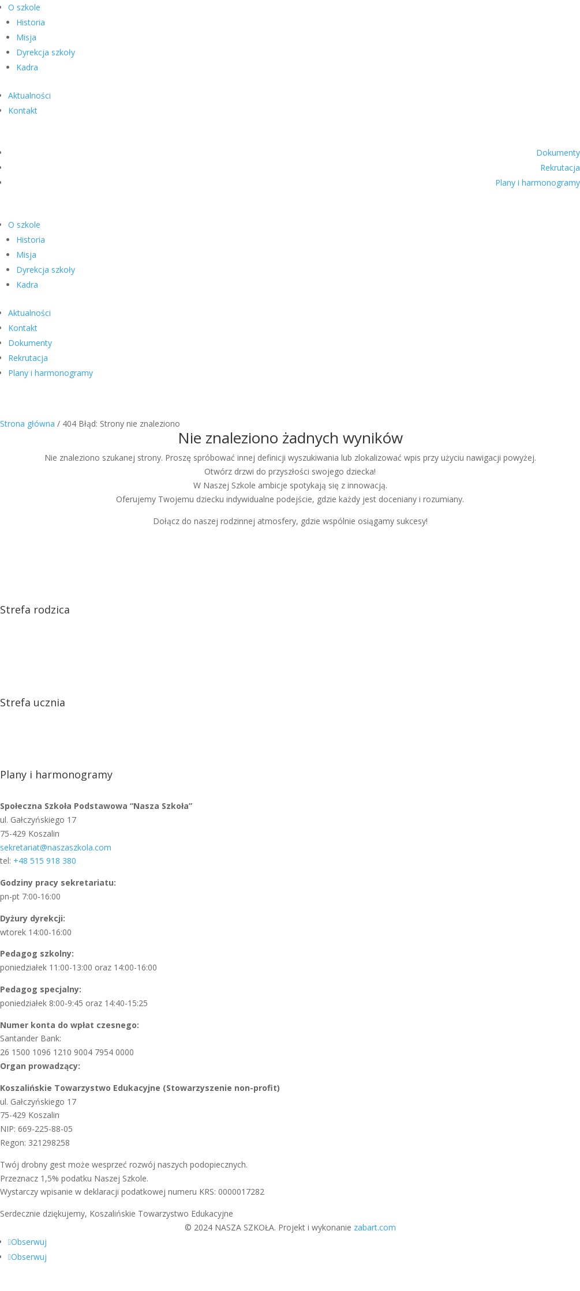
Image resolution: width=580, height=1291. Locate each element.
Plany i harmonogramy (537, 182)
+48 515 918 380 (44, 860)
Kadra (27, 67)
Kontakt (23, 110)
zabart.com (375, 1227)
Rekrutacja (560, 167)
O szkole (24, 7)
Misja (26, 37)
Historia (30, 22)
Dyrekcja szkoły (45, 52)
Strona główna (27, 423)
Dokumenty (558, 152)
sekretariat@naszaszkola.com (55, 847)
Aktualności (29, 95)
